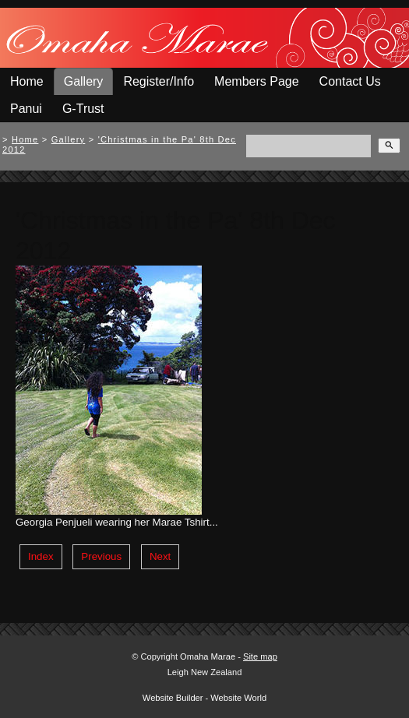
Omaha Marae (209, 656)
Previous (101, 556)
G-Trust (83, 108)
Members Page (256, 81)
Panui (26, 108)
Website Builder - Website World (204, 697)
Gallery (84, 81)
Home (27, 81)
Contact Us (350, 81)
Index (41, 556)
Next (160, 556)
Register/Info (158, 81)
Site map (260, 656)
